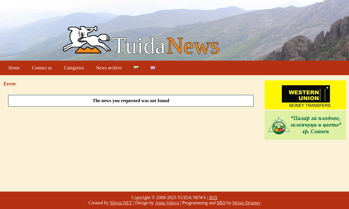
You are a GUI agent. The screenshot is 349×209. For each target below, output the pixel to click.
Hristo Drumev (247, 202)
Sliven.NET (121, 202)
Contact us (42, 67)
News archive (109, 67)
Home (14, 67)
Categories (74, 67)
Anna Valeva (167, 202)
